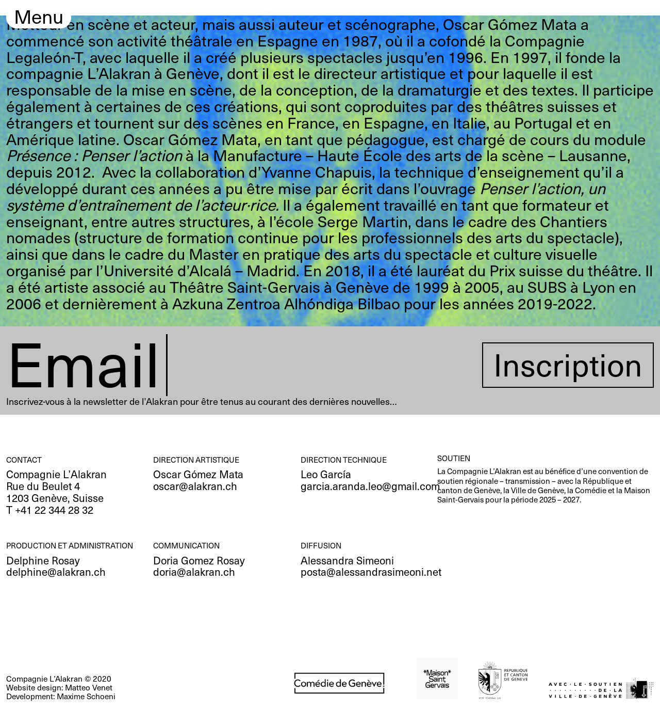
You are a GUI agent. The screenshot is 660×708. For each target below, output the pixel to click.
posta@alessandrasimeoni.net (371, 571)
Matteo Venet (88, 687)
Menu (38, 17)
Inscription (567, 364)
